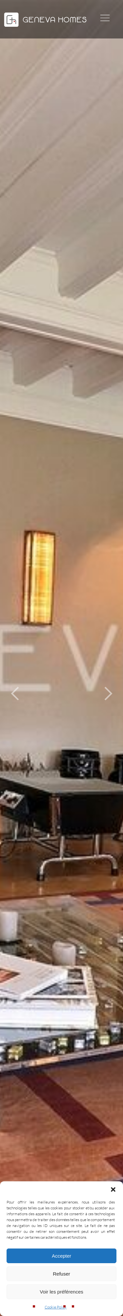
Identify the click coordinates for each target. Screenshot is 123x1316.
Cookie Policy (56, 1307)
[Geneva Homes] (45, 27)
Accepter (61, 1256)
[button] (113, 1189)
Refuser (61, 1274)
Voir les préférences (61, 1291)
